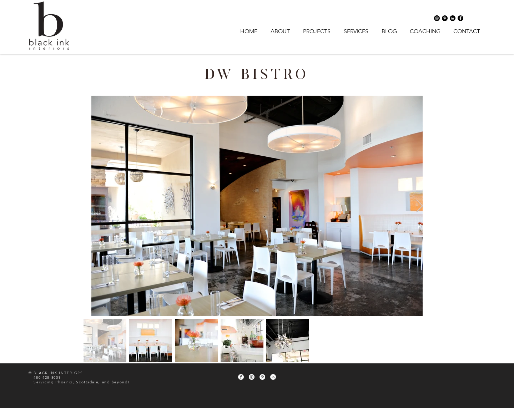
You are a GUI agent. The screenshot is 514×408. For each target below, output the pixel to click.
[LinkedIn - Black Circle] (452, 18)
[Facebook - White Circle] (241, 377)
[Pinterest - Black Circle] (445, 18)
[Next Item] (419, 206)
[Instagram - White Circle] (252, 377)
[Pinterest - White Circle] (262, 377)
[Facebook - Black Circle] (460, 18)
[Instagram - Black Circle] (437, 18)
